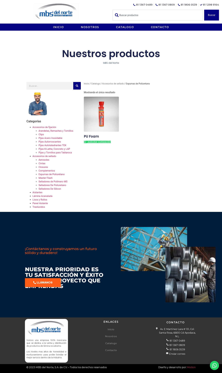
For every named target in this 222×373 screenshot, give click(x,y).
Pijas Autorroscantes (50, 141)
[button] (214, 365)
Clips (41, 134)
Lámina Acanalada (42, 196)
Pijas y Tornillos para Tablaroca (55, 152)
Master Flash (46, 178)
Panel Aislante (40, 203)
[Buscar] (77, 86)
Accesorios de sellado (44, 156)
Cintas (42, 163)
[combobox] (158, 15)
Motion (191, 367)
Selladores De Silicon (50, 188)
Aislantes (37, 192)
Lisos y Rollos (39, 199)
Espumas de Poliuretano (52, 174)
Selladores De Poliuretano (52, 185)
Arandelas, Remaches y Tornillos (56, 130)
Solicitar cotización (99, 142)
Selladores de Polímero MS (53, 181)
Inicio (58, 27)
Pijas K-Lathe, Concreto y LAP (54, 149)
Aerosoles (44, 159)
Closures (43, 167)
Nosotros (90, 27)
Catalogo (125, 27)
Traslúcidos (38, 207)
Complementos (47, 170)
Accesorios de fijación (44, 127)
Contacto (160, 27)
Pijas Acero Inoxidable (50, 138)
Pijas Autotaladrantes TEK (52, 145)
